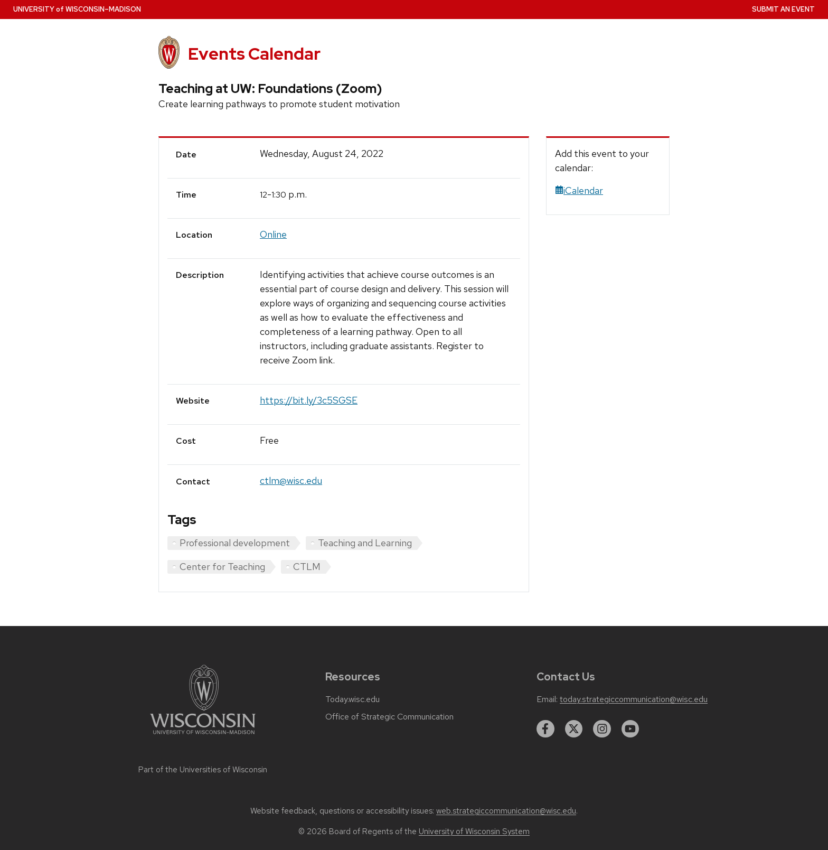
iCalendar (579, 190)
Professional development (235, 543)
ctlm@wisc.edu (291, 480)
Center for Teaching (222, 567)
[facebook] (545, 729)
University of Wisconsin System (474, 831)
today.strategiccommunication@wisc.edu (634, 699)
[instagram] (602, 729)
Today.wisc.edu (352, 699)
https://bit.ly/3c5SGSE (308, 400)
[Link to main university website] (203, 736)
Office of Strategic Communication (389, 717)
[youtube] (630, 729)
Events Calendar (254, 53)
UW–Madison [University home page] (77, 9)
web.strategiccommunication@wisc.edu (506, 811)
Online (273, 234)
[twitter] (574, 729)
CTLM (307, 567)
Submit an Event (783, 9)
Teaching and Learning (365, 543)
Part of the (202, 769)
